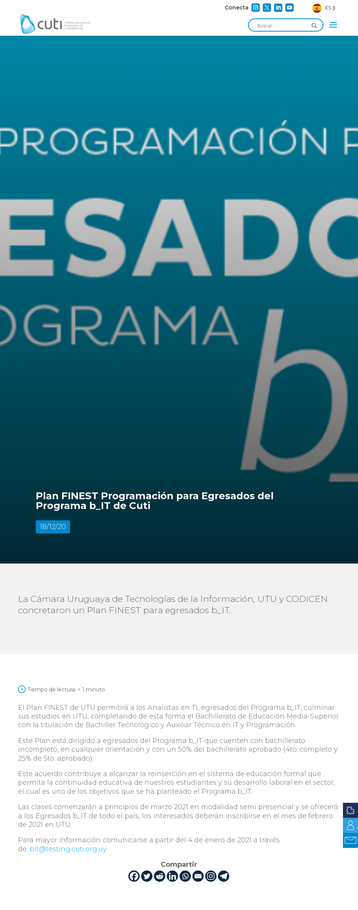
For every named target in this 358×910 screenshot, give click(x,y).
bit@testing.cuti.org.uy (69, 849)
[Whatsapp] (185, 876)
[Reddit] (159, 876)
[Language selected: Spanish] (324, 8)
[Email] (198, 876)
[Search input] (282, 25)
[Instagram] (210, 876)
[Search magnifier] (314, 25)
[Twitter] (146, 876)
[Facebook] (134, 876)
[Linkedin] (172, 876)
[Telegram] (223, 876)
